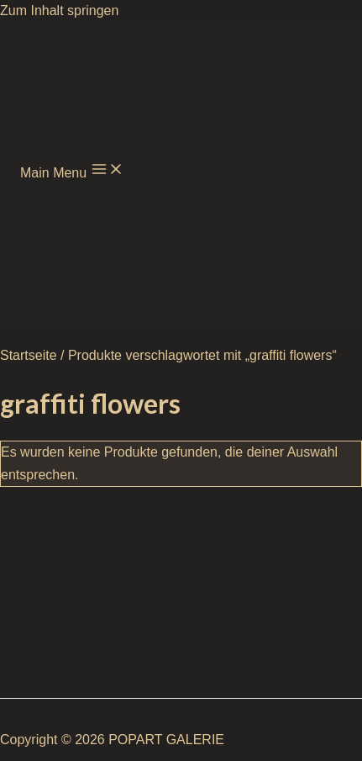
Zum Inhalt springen (59, 10)
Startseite (28, 355)
